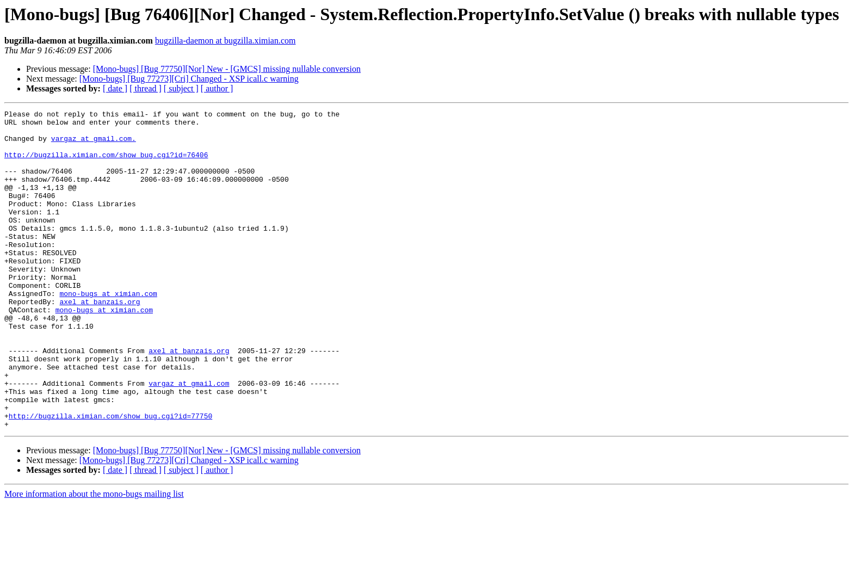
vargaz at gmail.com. (93, 145)
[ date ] (115, 88)
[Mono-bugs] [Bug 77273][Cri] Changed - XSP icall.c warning (189, 78)
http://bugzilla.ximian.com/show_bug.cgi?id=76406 (106, 164)
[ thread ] (145, 88)
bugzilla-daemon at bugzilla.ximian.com (225, 40)
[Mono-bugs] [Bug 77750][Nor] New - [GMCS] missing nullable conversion (227, 68)
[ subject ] (181, 88)
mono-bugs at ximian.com (108, 331)
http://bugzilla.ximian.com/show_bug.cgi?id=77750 (110, 478)
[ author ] (217, 88)
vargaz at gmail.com (189, 438)
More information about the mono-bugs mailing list (94, 557)
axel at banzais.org (99, 341)
